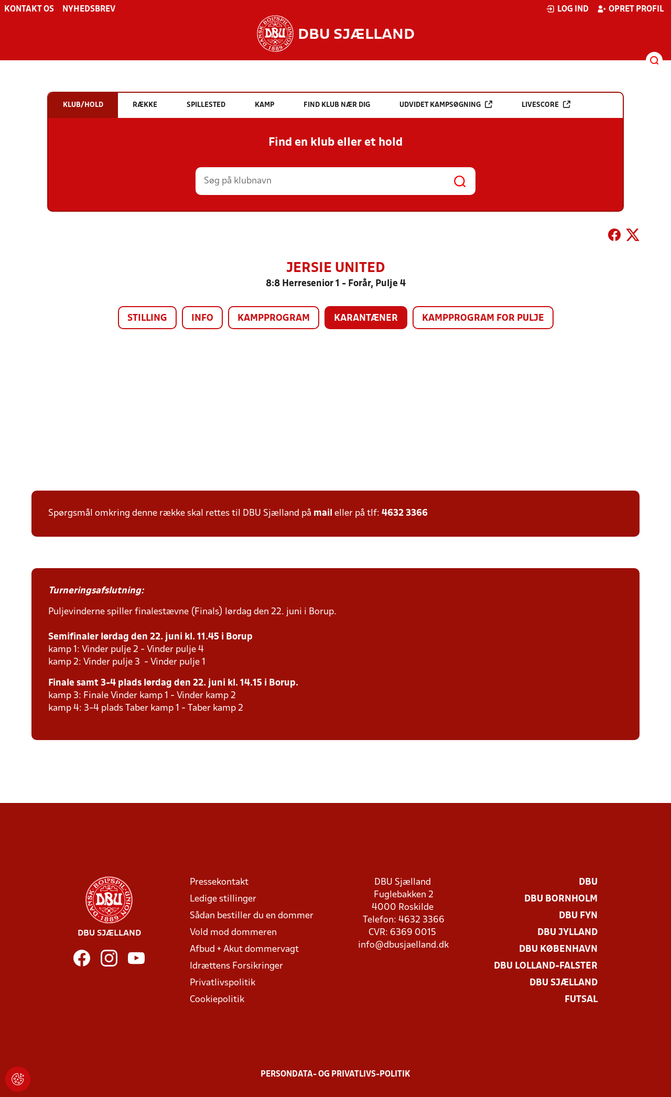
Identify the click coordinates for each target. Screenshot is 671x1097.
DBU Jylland (567, 932)
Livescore (546, 104)
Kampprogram (273, 318)
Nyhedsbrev (88, 9)
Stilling (147, 318)
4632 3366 (405, 513)
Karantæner (366, 318)
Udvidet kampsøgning (445, 104)
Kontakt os (29, 9)
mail (322, 513)
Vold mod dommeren (233, 932)
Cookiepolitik (217, 999)
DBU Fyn (578, 915)
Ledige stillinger (223, 899)
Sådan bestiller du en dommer (251, 915)
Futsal (581, 999)
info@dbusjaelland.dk (403, 945)
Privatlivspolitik (222, 983)
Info (202, 318)
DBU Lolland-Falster (546, 966)
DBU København (558, 949)
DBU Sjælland (563, 983)
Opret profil (630, 9)
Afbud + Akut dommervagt (244, 949)
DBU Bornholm (561, 899)
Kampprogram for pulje (483, 318)
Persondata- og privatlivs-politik (335, 1074)
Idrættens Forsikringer (236, 966)
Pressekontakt (219, 882)
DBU (588, 882)
